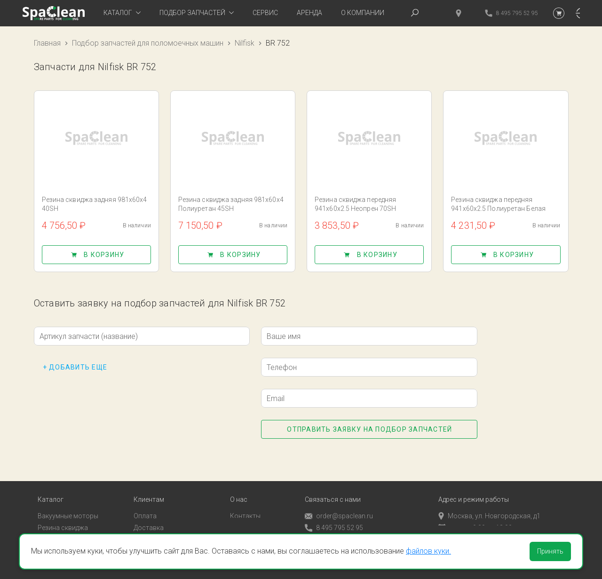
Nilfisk (244, 43)
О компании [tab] (362, 12)
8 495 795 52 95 (334, 516)
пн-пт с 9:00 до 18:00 (475, 515)
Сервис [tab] (265, 12)
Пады (46, 527)
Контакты (245, 503)
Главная (47, 43)
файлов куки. (428, 551)
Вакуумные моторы (68, 503)
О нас (238, 487)
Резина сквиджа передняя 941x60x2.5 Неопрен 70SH (355, 204)
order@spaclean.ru (339, 504)
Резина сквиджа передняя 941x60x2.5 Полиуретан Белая (498, 204)
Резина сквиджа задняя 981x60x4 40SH (94, 204)
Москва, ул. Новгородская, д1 (489, 503)
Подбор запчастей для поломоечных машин (147, 43)
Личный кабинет (159, 527)
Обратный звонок (332, 527)
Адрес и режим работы (473, 487)
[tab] (122, 13)
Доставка (149, 515)
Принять (550, 551)
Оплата (145, 503)
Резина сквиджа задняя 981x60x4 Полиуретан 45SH (231, 204)
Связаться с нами (333, 487)
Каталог (50, 487)
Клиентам (149, 487)
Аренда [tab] (309, 12)
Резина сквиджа (63, 515)
